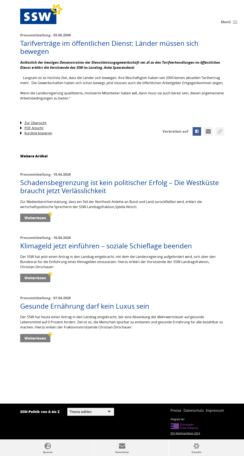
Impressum (215, 410)
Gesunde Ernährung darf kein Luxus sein (84, 306)
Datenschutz (193, 410)
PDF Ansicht (32, 128)
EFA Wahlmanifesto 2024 (185, 433)
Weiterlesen (37, 217)
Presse (176, 410)
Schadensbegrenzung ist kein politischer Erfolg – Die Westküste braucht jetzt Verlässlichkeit (119, 186)
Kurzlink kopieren (36, 133)
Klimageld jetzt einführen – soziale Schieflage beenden (106, 246)
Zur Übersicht (33, 123)
